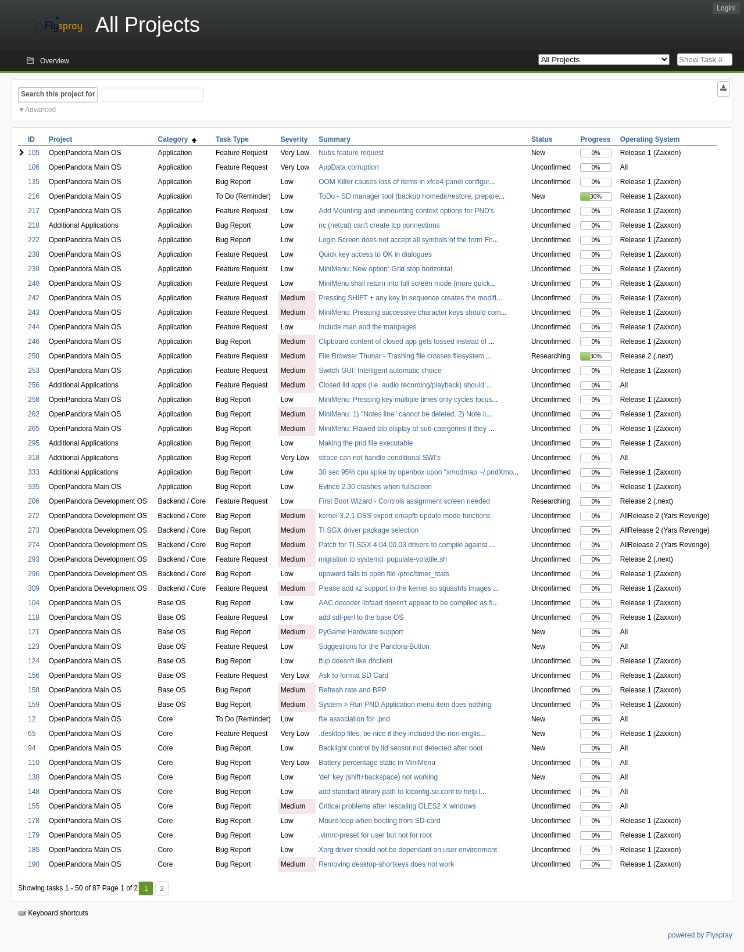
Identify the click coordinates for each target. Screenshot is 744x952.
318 (34, 458)
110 (34, 763)
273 (34, 530)
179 (34, 835)
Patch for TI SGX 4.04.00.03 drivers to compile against (404, 545)
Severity (294, 139)
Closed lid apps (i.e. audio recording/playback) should (402, 385)
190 (34, 864)
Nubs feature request (351, 153)
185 (34, 850)
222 (34, 240)
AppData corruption (348, 167)
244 (34, 327)
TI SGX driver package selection (369, 530)
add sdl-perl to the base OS (361, 617)
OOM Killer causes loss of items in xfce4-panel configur (404, 182)
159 (34, 704)
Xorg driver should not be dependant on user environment (408, 850)
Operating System (650, 139)
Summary (334, 139)
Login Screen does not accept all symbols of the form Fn (406, 240)
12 (31, 719)
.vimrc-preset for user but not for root (375, 835)
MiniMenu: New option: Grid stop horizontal (385, 269)
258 (34, 400)
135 (34, 182)
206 (34, 501)
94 (31, 748)
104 (34, 603)
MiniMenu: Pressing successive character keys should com (409, 312)
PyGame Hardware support (361, 632)
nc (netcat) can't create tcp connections (379, 225)
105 (34, 153)
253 (34, 371)
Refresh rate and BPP (353, 690)
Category (177, 139)
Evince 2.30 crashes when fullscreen (375, 487)
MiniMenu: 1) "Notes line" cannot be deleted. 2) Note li (402, 414)
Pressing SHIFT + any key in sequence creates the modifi (407, 298)
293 (34, 559)
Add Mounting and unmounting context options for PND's (406, 211)
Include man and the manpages (367, 327)
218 (34, 225)
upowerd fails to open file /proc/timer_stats (384, 574)
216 (34, 196)
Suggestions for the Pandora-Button (374, 646)
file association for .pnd (354, 719)
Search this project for (58, 94)
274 (34, 545)
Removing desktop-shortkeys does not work (386, 864)
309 (34, 588)
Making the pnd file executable (366, 443)
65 (31, 734)
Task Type (232, 139)
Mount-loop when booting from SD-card (379, 821)
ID (31, 139)
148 (34, 792)
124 (34, 661)
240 (34, 283)
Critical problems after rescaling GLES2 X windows (397, 806)
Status (542, 139)
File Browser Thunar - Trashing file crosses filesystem (402, 356)
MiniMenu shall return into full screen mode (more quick (404, 283)
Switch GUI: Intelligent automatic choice (380, 371)
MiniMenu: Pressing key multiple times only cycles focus (405, 400)
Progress (595, 139)
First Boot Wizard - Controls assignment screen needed (404, 501)
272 (34, 516)
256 (34, 385)
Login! (726, 8)
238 (34, 254)
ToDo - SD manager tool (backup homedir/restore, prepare (409, 196)
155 (34, 806)
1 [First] (146, 889)
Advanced (40, 110)
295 (34, 443)
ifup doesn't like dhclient (355, 661)
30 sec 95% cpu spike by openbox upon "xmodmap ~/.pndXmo (416, 472)
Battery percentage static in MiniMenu (377, 763)
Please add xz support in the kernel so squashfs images (406, 588)
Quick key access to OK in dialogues (375, 254)
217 (34, 211)
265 (34, 429)
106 (34, 167)
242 (34, 298)
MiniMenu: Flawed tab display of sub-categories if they (403, 429)
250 (34, 356)
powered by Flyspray (700, 935)
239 (34, 269)
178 (34, 821)
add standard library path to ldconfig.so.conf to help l (399, 792)
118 (34, 617)
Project (61, 139)
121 (34, 632)
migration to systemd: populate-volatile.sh (383, 559)
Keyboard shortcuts (53, 913)
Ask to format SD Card (353, 675)
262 (34, 414)
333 (34, 472)
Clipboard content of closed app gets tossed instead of (403, 341)
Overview (54, 61)
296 (34, 574)
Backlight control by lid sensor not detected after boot (400, 748)
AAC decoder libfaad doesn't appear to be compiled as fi (405, 603)
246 (34, 341)
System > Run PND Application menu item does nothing (405, 704)
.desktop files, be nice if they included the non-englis (399, 734)
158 (34, 690)
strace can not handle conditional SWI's (380, 458)
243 (34, 312)
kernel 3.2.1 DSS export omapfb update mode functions (405, 516)
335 (34, 487)
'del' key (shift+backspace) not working (378, 777)
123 (34, 646)
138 (34, 777)
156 (34, 675)
